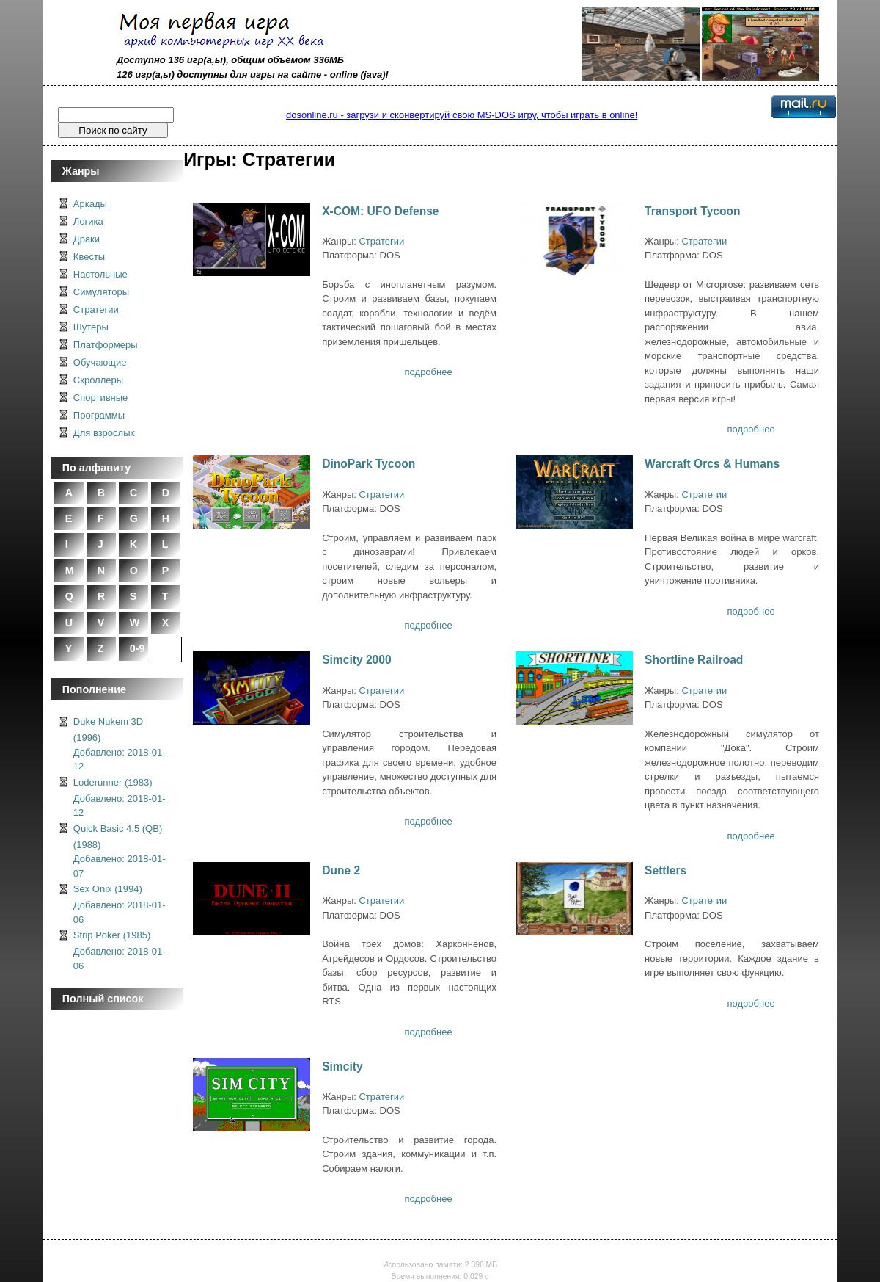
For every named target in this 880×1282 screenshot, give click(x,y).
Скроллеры (98, 379)
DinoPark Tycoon (368, 463)
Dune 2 (341, 870)
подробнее (428, 371)
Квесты (89, 256)
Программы (99, 415)
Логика (88, 221)
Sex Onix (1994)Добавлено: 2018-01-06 (119, 904)
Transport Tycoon (693, 211)
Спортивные (100, 397)
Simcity (342, 1066)
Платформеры (105, 344)
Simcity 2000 (357, 659)
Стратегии (96, 309)
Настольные (100, 274)
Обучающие (100, 362)
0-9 (137, 648)
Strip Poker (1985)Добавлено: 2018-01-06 (119, 950)
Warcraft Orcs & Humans (712, 463)
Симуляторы (101, 291)
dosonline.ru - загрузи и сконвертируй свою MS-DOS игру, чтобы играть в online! (461, 114)
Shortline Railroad (694, 659)
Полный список (103, 998)
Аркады (90, 203)
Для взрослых (104, 432)
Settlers (665, 870)
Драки (86, 239)
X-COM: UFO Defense (380, 211)
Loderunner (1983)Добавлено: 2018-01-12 (119, 798)
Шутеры (91, 327)
